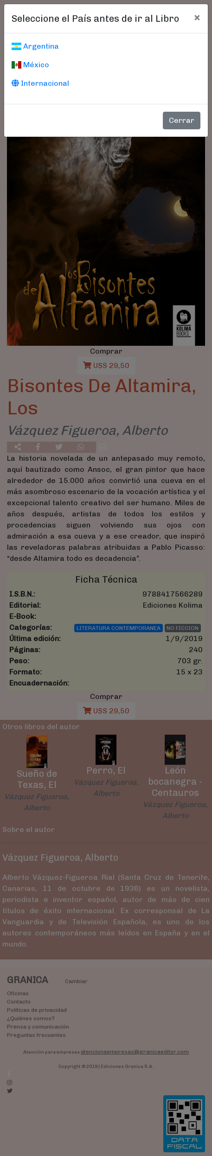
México (30, 64)
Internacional (40, 83)
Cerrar (181, 120)
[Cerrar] (197, 17)
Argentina (35, 46)
